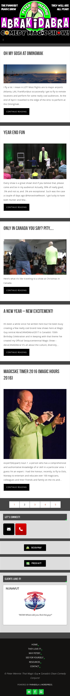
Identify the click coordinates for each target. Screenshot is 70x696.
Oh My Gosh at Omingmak (23, 53)
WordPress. (47, 684)
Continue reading (16, 111)
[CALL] (20, 529)
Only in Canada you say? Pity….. (29, 228)
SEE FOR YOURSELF (34, 657)
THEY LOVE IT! (34, 648)
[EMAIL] (8, 529)
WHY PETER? (34, 653)
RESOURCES (34, 662)
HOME (35, 644)
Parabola (34, 684)
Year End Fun (14, 132)
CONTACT (34, 666)
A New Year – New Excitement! (28, 311)
